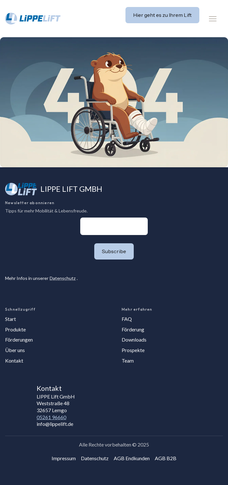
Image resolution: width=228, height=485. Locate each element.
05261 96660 (51, 417)
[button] (213, 19)
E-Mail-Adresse (80, 217)
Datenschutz (63, 278)
